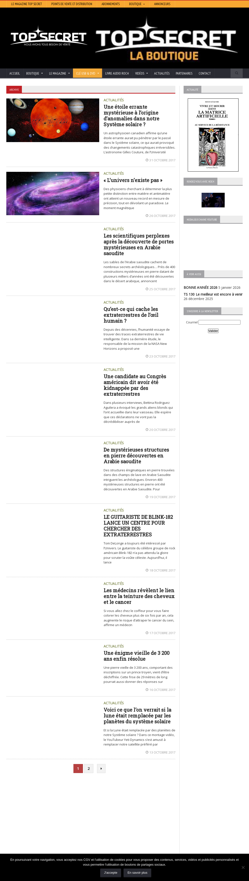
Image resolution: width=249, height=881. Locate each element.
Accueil (14, 73)
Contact (205, 73)
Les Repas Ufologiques (106, 836)
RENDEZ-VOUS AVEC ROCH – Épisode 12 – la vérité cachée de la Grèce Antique (42, 851)
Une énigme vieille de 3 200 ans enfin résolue (136, 656)
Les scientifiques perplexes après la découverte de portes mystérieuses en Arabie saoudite (138, 244)
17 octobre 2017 (160, 633)
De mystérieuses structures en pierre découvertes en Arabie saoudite (136, 455)
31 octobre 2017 (160, 160)
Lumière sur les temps (105, 822)
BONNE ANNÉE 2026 (200, 287)
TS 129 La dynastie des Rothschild (33, 822)
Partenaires (184, 73)
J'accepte (110, 872)
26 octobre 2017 (160, 215)
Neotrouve (96, 825)
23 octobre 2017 (160, 356)
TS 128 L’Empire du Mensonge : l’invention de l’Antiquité (41, 833)
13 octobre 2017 (160, 752)
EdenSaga (95, 829)
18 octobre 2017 (160, 570)
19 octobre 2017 (160, 497)
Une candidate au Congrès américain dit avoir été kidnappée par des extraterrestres (135, 385)
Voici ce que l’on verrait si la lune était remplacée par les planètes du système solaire (137, 716)
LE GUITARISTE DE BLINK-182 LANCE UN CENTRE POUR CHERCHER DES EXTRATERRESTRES (138, 526)
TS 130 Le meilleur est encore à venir (213, 294)
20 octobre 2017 (160, 429)
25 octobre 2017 (160, 289)
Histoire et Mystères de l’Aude (111, 808)
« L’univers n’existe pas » (133, 180)
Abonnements (111, 4)
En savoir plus (137, 872)
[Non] (242, 867)
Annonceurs (162, 4)
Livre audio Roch (117, 73)
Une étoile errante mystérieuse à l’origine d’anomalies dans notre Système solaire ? (131, 115)
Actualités (161, 73)
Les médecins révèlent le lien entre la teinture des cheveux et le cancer (139, 596)
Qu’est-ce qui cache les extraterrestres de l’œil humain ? (131, 315)
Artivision (95, 815)
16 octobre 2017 (160, 689)
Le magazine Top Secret (26, 4)
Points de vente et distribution (71, 4)
